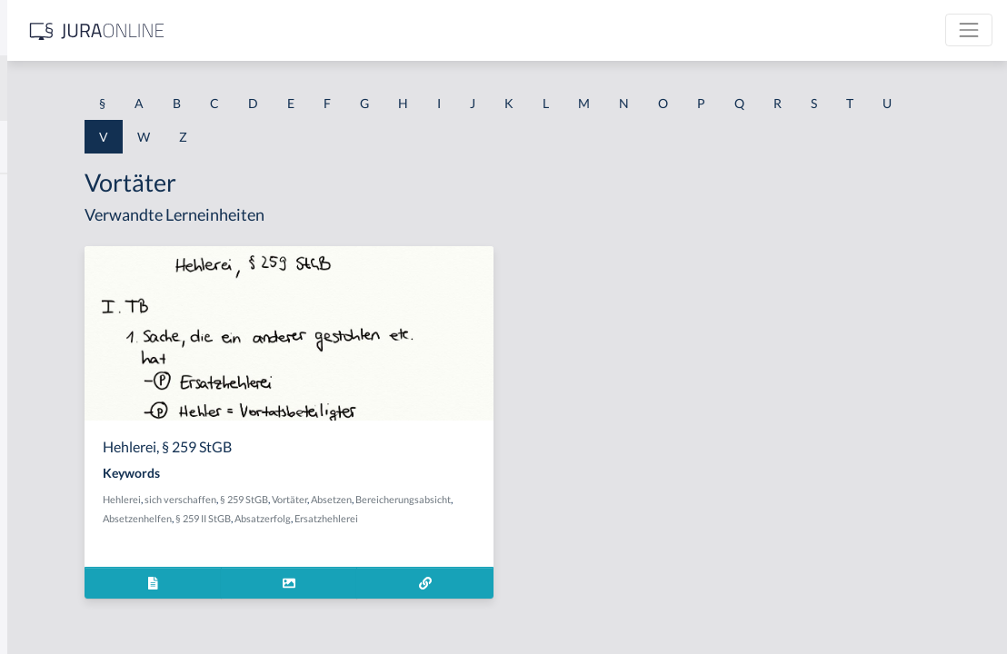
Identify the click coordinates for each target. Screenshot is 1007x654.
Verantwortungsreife (74, 356)
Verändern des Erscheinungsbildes (111, 315)
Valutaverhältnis (61, 193)
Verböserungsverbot (72, 601)
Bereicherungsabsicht (370, 518)
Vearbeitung (49, 234)
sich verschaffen (400, 499)
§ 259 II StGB (522, 518)
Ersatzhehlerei (354, 537)
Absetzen (551, 499)
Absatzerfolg (581, 518)
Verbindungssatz (61, 520)
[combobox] (145, 88)
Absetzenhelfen (456, 518)
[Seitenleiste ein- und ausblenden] (261, 28)
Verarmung (46, 438)
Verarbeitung (52, 397)
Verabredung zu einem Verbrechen (112, 274)
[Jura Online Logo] (381, 30)
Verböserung (51, 561)
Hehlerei (342, 499)
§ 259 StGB (464, 499)
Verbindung (48, 479)
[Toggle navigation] (968, 30)
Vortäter (509, 499)
